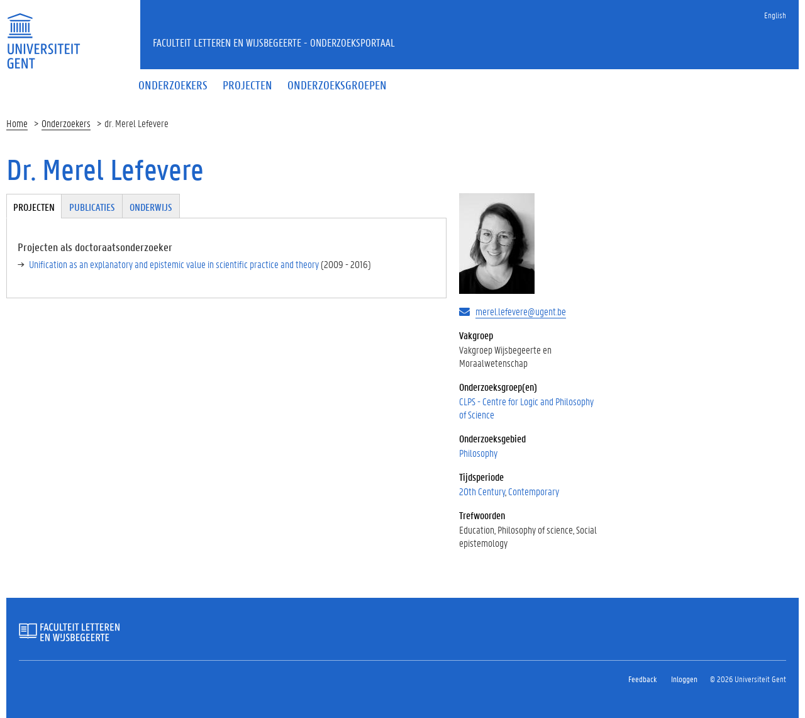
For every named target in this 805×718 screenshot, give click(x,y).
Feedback (642, 678)
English (775, 14)
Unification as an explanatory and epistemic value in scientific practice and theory (174, 264)
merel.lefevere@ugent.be (520, 311)
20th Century (482, 491)
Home (17, 123)
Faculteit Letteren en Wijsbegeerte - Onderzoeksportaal (274, 42)
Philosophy (478, 452)
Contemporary (533, 491)
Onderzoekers (66, 123)
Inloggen (684, 678)
